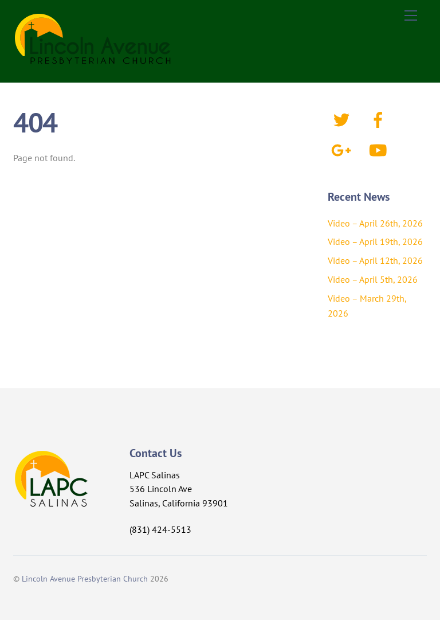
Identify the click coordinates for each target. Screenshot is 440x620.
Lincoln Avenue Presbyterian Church (85, 578)
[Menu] (410, 15)
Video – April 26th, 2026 (375, 223)
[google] (343, 149)
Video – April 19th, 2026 (375, 241)
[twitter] (343, 118)
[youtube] (380, 149)
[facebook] (380, 118)
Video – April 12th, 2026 (375, 260)
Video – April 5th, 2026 (373, 279)
